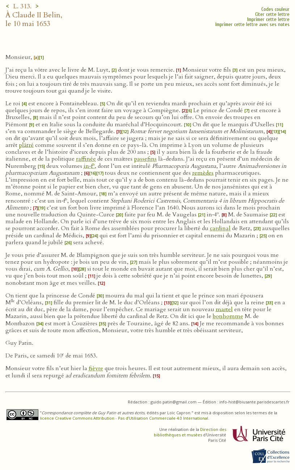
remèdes (203, 173)
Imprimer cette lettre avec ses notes (252, 24)
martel (224, 309)
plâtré (26, 145)
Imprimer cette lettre (268, 19)
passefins (145, 159)
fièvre (96, 368)
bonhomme (228, 316)
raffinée (86, 159)
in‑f (89, 166)
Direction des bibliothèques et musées (190, 432)
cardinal (220, 228)
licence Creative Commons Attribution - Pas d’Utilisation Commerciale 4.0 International (124, 418)
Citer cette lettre (272, 14)
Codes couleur (275, 9)
